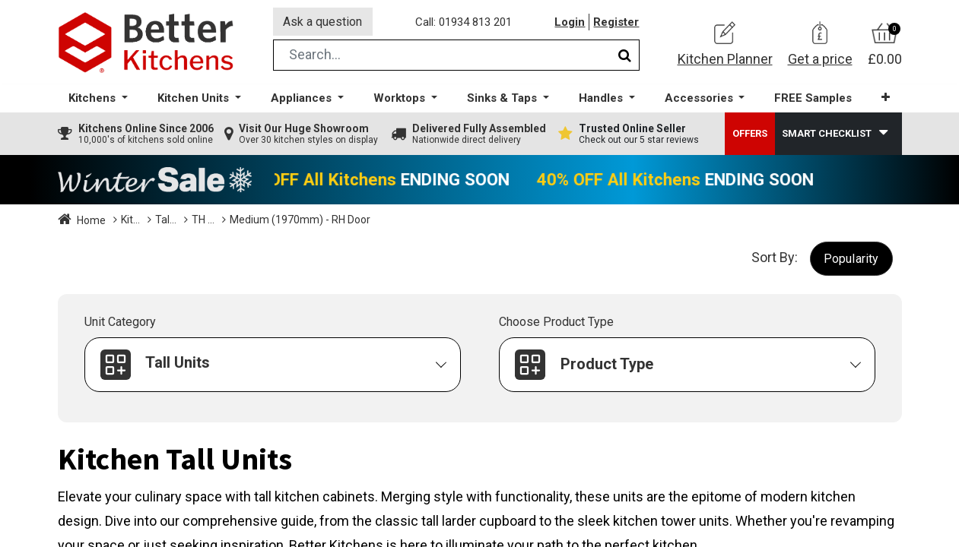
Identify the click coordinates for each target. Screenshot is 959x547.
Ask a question (323, 21)
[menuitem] (813, 99)
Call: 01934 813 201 (464, 22)
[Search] (625, 56)
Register (617, 22)
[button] (885, 98)
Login (570, 22)
